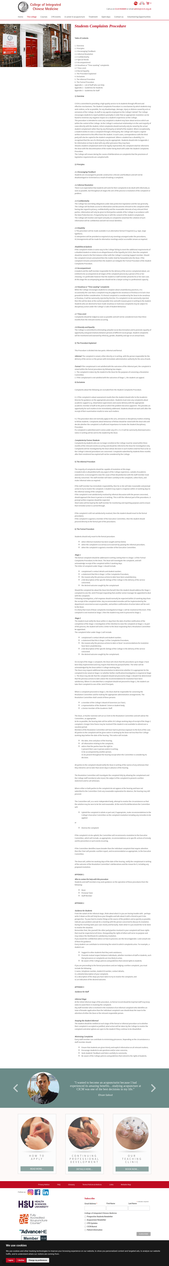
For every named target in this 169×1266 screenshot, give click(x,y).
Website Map (126, 1184)
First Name (110, 1203)
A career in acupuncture (75, 17)
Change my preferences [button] (38, 1260)
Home (20, 17)
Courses (43, 17)
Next (153, 1088)
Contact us (118, 17)
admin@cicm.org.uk (142, 9)
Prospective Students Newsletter (100, 1216)
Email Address (91, 1204)
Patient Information (94, 1230)
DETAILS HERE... (84, 1169)
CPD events (56, 17)
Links (111, 1184)
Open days (105, 17)
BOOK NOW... (132, 1169)
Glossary (71, 1184)
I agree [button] (10, 1260)
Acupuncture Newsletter (96, 1220)
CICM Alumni (92, 1226)
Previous (15, 1088)
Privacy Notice (44, 1184)
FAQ (58, 1184)
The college (32, 17)
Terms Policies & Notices (92, 1184)
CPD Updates (92, 1223)
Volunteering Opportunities (139, 17)
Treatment (93, 17)
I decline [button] (21, 1260)
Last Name (132, 1203)
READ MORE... (37, 1168)
